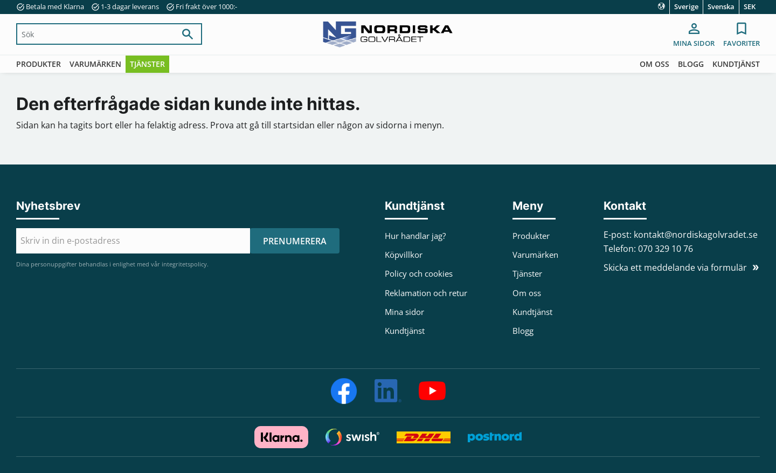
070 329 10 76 (665, 249)
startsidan (294, 125)
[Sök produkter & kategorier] (95, 34)
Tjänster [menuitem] (147, 64)
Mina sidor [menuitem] (694, 43)
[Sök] (187, 34)
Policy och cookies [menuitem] (419, 273)
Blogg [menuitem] (691, 64)
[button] (741, 35)
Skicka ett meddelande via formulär (675, 267)
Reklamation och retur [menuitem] (426, 292)
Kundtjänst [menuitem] (736, 64)
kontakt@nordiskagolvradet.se (696, 235)
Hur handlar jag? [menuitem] (415, 235)
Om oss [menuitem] (654, 64)
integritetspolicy (184, 264)
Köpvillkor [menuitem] (403, 254)
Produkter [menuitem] (38, 64)
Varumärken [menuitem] (95, 64)
